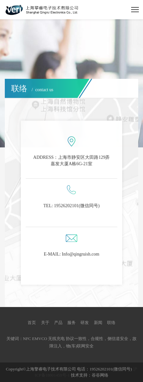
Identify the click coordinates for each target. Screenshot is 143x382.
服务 (71, 322)
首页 (32, 322)
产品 (58, 322)
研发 (84, 322)
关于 (45, 322)
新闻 (98, 322)
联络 (111, 322)
